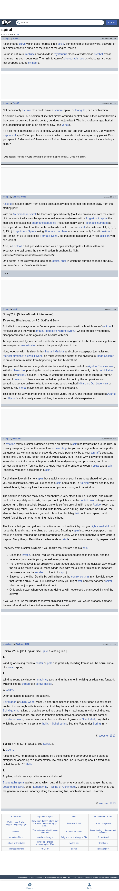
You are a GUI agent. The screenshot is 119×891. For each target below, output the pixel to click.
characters (19, 370)
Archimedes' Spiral (74, 831)
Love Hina (102, 383)
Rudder (97, 504)
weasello (17, 438)
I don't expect (103, 849)
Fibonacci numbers (96, 222)
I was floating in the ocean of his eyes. (103, 831)
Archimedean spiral (24, 214)
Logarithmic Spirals (24, 231)
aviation (10, 444)
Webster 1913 (22, 644)
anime (107, 326)
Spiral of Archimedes (63, 786)
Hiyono (12, 398)
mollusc (29, 54)
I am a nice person (103, 823)
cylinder (32, 62)
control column (88, 500)
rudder (39, 572)
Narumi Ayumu (67, 330)
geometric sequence (44, 222)
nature (106, 231)
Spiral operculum (13, 719)
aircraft (95, 452)
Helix (29, 764)
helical (48, 683)
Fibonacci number (16, 849)
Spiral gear (9, 701)
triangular (80, 110)
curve (22, 43)
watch (11, 667)
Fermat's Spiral (49, 235)
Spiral (46, 743)
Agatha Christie (97, 366)
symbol (98, 54)
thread (26, 683)
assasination (28, 345)
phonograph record (74, 58)
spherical (10, 135)
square (58, 110)
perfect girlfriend (13, 355)
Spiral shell (88, 719)
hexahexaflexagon (45, 837)
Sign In (111, 22)
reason (18, 379)
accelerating (59, 448)
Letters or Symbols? (16, 843)
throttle (26, 554)
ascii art (105, 235)
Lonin (15, 309)
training (84, 482)
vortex (65, 124)
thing (5, 38)
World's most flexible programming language (15, 823)
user (17, 34)
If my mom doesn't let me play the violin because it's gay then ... (45, 823)
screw (39, 683)
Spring (97, 723)
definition (7, 644)
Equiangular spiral (13, 782)
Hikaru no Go (86, 383)
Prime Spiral (102, 837)
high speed (97, 526)
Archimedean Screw (103, 816)
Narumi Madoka (54, 351)
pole (49, 663)
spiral (8, 203)
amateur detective (46, 330)
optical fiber (59, 260)
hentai (22, 387)
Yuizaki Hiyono (34, 355)
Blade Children (105, 355)
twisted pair (74, 843)
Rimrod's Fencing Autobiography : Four (44, 843)
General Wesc (19, 197)
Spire (45, 651)
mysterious (60, 54)
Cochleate (103, 843)
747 (77, 513)
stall (107, 526)
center (39, 663)
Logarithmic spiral (96, 218)
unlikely (21, 374)
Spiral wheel (27, 701)
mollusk (16, 831)
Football (17, 246)
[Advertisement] (59, 9)
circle (61, 43)
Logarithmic (40, 786)
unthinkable (106, 370)
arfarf (15, 38)
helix (45, 723)
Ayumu (111, 393)
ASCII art (45, 849)
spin (74, 444)
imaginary (42, 679)
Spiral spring (59, 723)
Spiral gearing (11, 710)
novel (111, 366)
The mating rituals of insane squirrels (45, 831)
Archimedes (16, 816)
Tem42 (16, 103)
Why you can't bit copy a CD (74, 837)
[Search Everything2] (60, 22)
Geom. (10, 689)
